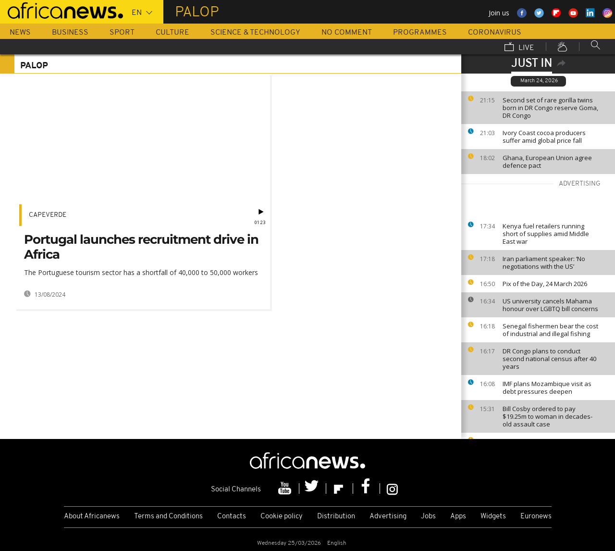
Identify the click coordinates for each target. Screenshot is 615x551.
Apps (458, 516)
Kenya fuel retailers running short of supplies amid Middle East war (546, 233)
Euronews (536, 516)
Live (519, 47)
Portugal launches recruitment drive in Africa (141, 247)
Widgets (493, 516)
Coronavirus (494, 33)
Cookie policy (281, 516)
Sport (122, 33)
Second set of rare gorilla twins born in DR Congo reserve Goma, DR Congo (550, 107)
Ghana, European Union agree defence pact (547, 161)
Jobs (428, 516)
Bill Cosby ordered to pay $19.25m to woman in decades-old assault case (547, 416)
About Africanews (92, 516)
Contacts (231, 516)
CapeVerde (47, 215)
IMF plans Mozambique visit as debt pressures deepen (547, 387)
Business (70, 33)
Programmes (420, 33)
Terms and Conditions (168, 516)
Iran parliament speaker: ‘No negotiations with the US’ (544, 262)
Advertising (387, 516)
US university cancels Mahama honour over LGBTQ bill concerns (550, 305)
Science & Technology (255, 33)
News (20, 33)
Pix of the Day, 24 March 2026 (545, 284)
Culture (172, 33)
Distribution (336, 516)
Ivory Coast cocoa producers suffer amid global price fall (544, 136)
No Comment (346, 33)
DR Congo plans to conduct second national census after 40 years (549, 358)
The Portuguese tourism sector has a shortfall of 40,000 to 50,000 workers (141, 272)
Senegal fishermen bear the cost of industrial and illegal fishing (550, 330)
